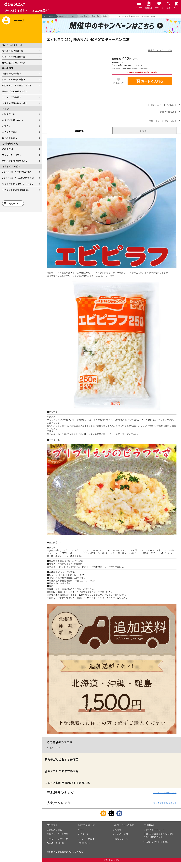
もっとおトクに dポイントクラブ (18, 183)
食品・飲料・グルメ (67, 16)
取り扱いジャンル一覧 (57, 838)
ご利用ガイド (8, 114)
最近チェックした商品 (57, 834)
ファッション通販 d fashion (15, 189)
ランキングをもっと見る (164, 792)
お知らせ (6, 126)
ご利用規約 (7, 148)
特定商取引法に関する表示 (15, 160)
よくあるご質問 (9, 132)
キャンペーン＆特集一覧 (13, 56)
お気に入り (118, 82)
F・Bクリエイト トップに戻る (162, 105)
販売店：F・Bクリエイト (160, 50)
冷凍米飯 (95, 16)
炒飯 (105, 16)
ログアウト (13, 203)
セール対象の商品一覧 (12, 50)
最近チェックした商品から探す (17, 85)
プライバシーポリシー (12, 154)
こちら (80, 852)
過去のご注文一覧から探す (15, 91)
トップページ (49, 16)
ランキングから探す (11, 97)
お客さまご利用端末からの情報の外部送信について (158, 835)
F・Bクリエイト (54, 748)
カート (81, 829)
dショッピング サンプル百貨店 (16, 171)
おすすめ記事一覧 (86, 825)
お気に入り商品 (54, 829)
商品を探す (52, 825)
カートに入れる (149, 81)
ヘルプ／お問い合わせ (12, 120)
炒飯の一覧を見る (168, 111)
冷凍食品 (83, 16)
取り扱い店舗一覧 (55, 843)
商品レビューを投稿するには (162, 121)
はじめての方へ (9, 138)
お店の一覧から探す (11, 73)
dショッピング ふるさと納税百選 (18, 177)
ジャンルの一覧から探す (13, 79)
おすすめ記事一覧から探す (15, 103)
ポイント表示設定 (86, 838)
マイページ (83, 834)
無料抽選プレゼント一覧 (13, 62)
